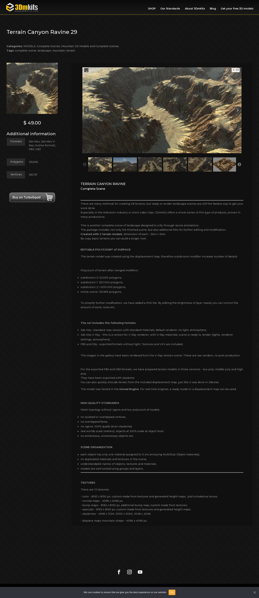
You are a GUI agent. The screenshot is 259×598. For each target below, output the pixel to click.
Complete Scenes (48, 46)
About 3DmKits (195, 8)
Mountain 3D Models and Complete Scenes (90, 46)
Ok (172, 592)
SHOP (152, 8)
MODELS (30, 46)
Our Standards (170, 8)
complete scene (25, 50)
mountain (58, 50)
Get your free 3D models (237, 8)
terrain (70, 50)
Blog (213, 8)
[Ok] (254, 592)
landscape (44, 50)
